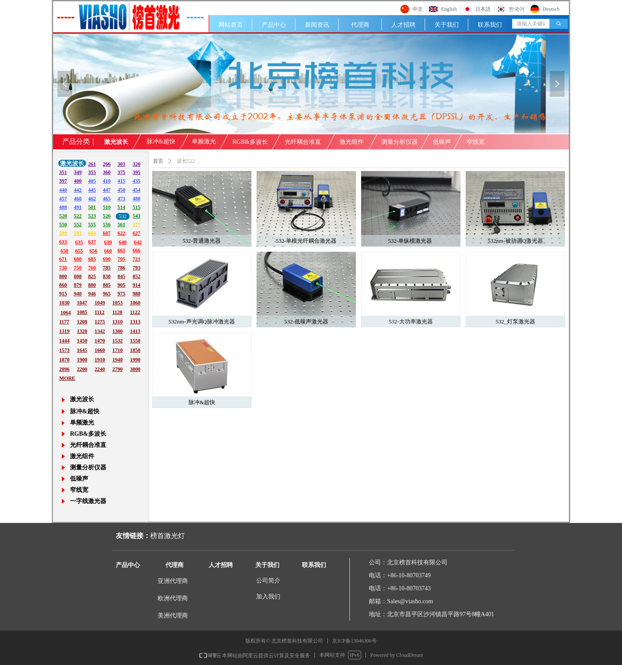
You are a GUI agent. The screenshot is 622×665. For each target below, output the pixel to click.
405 (92, 181)
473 (121, 199)
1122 (135, 312)
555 (92, 225)
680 (78, 259)
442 (78, 190)
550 (63, 225)
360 (107, 172)
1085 (82, 312)
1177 (64, 322)
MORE (67, 378)
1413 (135, 331)
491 (78, 207)
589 (63, 233)
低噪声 (442, 142)
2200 (82, 369)
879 (78, 285)
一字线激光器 (88, 501)
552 (78, 225)
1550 (135, 341)
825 (92, 276)
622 (121, 233)
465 (107, 199)
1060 (135, 303)
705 (121, 259)
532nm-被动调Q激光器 (515, 241)
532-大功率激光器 (411, 321)
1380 (117, 331)
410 (107, 181)
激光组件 (352, 142)
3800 (135, 369)
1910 (100, 360)
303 (121, 164)
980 (136, 294)
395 (136, 172)
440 (63, 190)
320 (136, 164)
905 (121, 285)
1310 (117, 322)
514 (121, 207)
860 (63, 285)
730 (63, 268)
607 (107, 233)
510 (107, 207)
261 (92, 164)
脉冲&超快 (201, 402)
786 (121, 268)
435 (136, 181)
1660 (100, 350)
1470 (100, 341)
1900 (82, 360)
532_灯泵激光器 (515, 321)
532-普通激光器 (202, 241)
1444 (64, 341)
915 (63, 294)
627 (136, 233)
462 (92, 199)
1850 (135, 350)
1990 (135, 360)
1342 (100, 331)
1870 (64, 360)
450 (121, 190)
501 (92, 207)
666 (136, 250)
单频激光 (204, 141)
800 (63, 276)
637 (92, 242)
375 (121, 172)
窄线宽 (475, 142)
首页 (158, 161)
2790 (117, 369)
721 (136, 259)
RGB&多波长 (250, 142)
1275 (100, 322)
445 (92, 190)
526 (107, 216)
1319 (64, 331)
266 (107, 164)
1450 (82, 341)
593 (78, 233)
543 (136, 216)
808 (78, 276)
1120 (117, 312)
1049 (100, 303)
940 (78, 294)
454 (136, 190)
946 (92, 294)
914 (136, 285)
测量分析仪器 (399, 142)
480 (136, 199)
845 (121, 276)
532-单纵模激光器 (410, 241)
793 (136, 268)
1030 (64, 303)
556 (107, 225)
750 (78, 268)
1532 (117, 341)
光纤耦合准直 (303, 142)
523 (92, 216)
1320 (82, 331)
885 (107, 285)
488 (63, 207)
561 (121, 225)
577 (136, 225)
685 (92, 259)
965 (107, 294)
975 (121, 294)
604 (92, 233)
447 (107, 190)
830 (107, 276)
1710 (117, 350)
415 (121, 181)
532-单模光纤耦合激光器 (306, 241)
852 (136, 276)
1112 (100, 312)
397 (63, 181)
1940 (117, 360)
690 (107, 259)
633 (63, 242)
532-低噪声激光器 (306, 321)
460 (78, 199)
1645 (82, 350)
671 (63, 259)
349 (78, 172)
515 (136, 207)
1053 (117, 303)
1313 (135, 322)
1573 (64, 350)
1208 (82, 322)
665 (121, 250)
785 (107, 268)
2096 (64, 369)
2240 (100, 369)
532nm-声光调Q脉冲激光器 (201, 321)
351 (63, 172)
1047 (82, 303)
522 (78, 216)
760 (92, 268)
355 (92, 172)
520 (63, 216)
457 (63, 199)
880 (92, 285)
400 (78, 181)
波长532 (186, 161)
